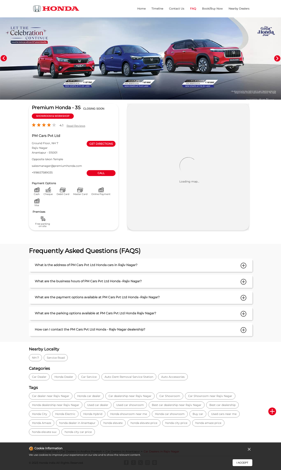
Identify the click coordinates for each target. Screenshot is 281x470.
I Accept (242, 462)
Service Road (56, 357)
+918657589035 (42, 172)
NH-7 (35, 357)
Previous (3, 58)
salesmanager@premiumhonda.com (57, 166)
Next (277, 58)
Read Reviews (76, 126)
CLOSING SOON (93, 108)
